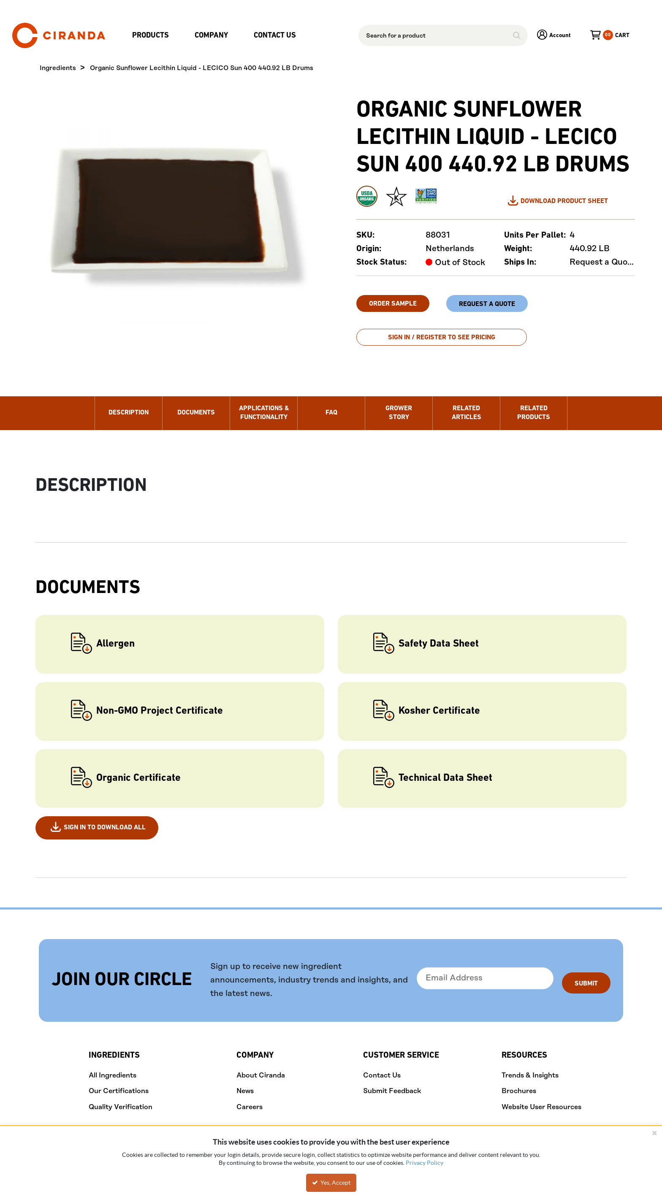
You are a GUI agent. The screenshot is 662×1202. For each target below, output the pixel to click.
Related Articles (466, 407)
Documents (196, 406)
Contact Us (382, 1069)
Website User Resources (541, 1101)
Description (129, 406)
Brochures (519, 1084)
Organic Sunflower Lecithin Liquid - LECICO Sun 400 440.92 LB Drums (201, 69)
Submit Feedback (392, 1084)
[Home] (58, 35)
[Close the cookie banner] (654, 1133)
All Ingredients (112, 1069)
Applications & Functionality (264, 407)
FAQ (331, 406)
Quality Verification (120, 1101)
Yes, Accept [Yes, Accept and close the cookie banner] (331, 1182)
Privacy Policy (424, 1162)
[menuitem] (152, 35)
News (245, 1084)
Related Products (533, 407)
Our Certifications (119, 1084)
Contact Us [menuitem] (275, 36)
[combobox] (443, 35)
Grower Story (398, 407)
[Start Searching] (517, 35)
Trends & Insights (530, 1069)
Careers (249, 1101)
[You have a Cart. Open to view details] (600, 35)
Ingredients (58, 69)
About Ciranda (260, 1069)
